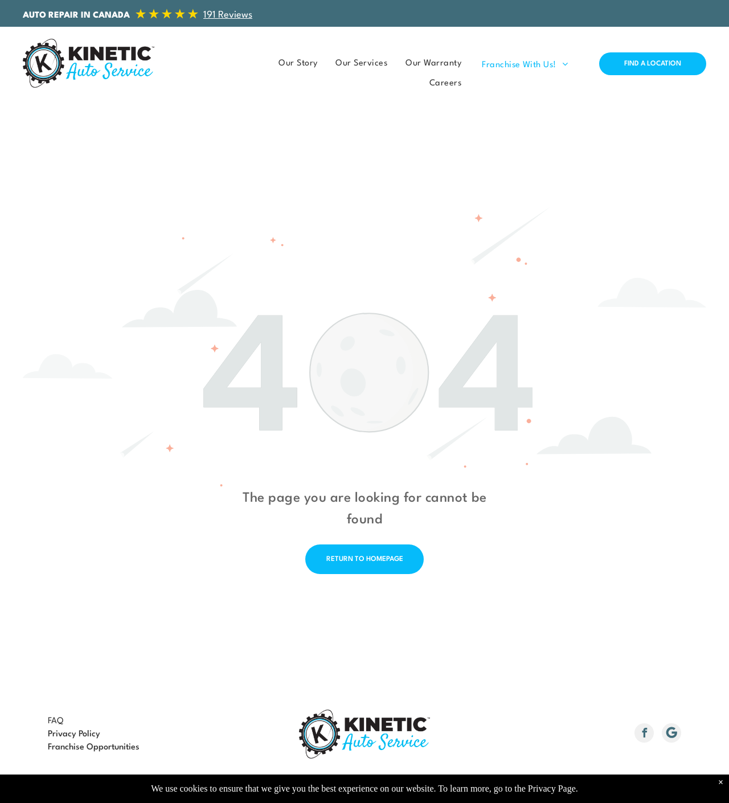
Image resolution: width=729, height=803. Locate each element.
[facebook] (644, 734)
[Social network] (671, 734)
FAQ (55, 721)
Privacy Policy (74, 734)
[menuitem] (294, 63)
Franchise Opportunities (94, 747)
